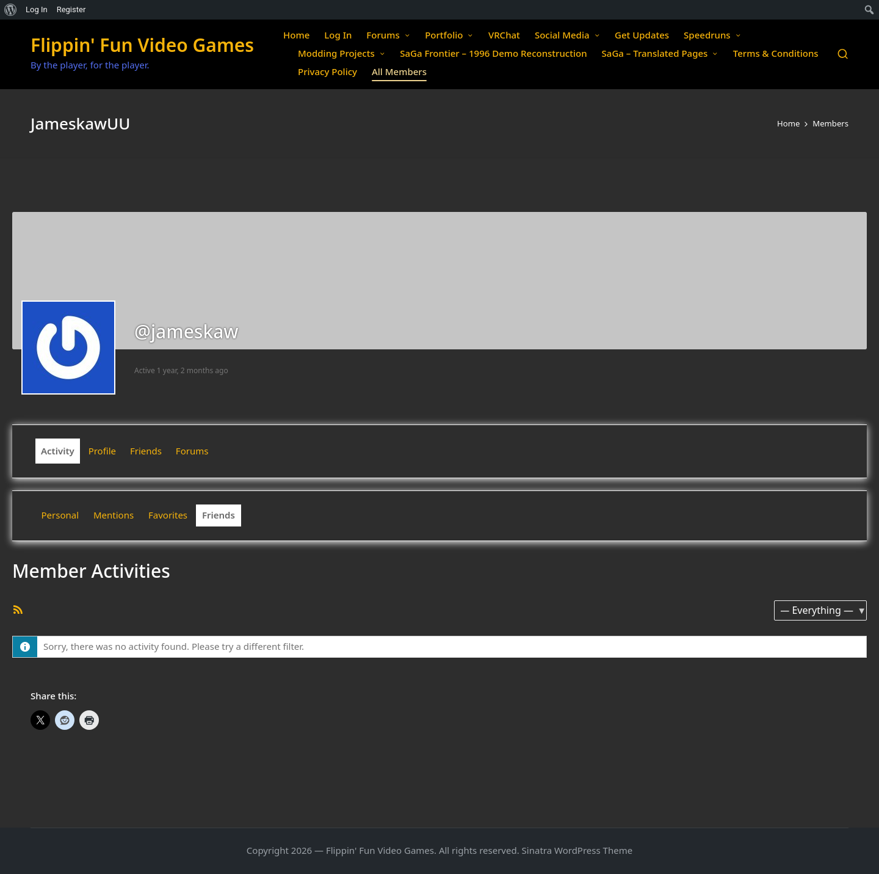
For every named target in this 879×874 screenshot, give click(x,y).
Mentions (113, 515)
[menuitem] (10, 10)
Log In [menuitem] (37, 9)
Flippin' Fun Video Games (142, 45)
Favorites (167, 515)
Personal (60, 515)
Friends (146, 451)
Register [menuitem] (71, 9)
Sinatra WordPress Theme (577, 850)
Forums (192, 451)
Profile (102, 451)
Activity (57, 451)
